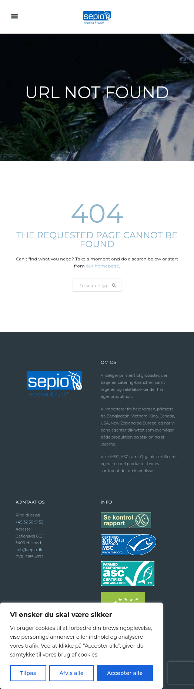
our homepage (102, 266)
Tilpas (28, 673)
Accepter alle (125, 673)
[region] (81, 646)
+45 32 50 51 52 (29, 522)
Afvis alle (71, 673)
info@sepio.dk (29, 550)
